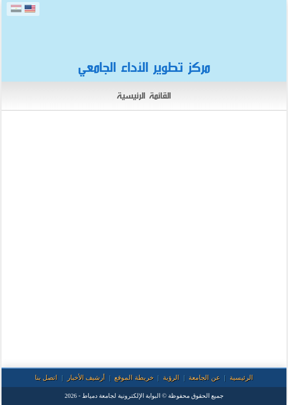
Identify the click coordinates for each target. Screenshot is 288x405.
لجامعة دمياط (99, 395)
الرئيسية (241, 377)
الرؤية (171, 377)
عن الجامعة (204, 377)
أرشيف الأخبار (86, 377)
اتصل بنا (46, 377)
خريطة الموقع (133, 377)
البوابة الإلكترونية (139, 395)
